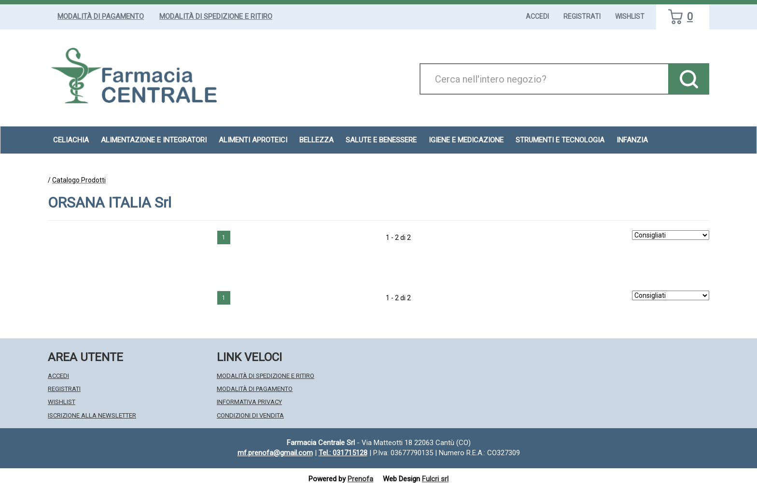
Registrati (582, 16)
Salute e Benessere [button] (381, 140)
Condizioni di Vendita (250, 415)
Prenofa (360, 479)
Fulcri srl (435, 479)
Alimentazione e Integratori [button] (154, 140)
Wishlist (630, 16)
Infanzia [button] (632, 140)
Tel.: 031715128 (343, 452)
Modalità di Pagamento (100, 16)
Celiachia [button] (71, 140)
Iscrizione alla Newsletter (92, 415)
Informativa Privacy (249, 401)
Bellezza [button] (316, 140)
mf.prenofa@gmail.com (275, 452)
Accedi (537, 16)
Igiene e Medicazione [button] (466, 140)
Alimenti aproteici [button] (253, 140)
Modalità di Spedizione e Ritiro (215, 16)
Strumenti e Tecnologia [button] (560, 140)
